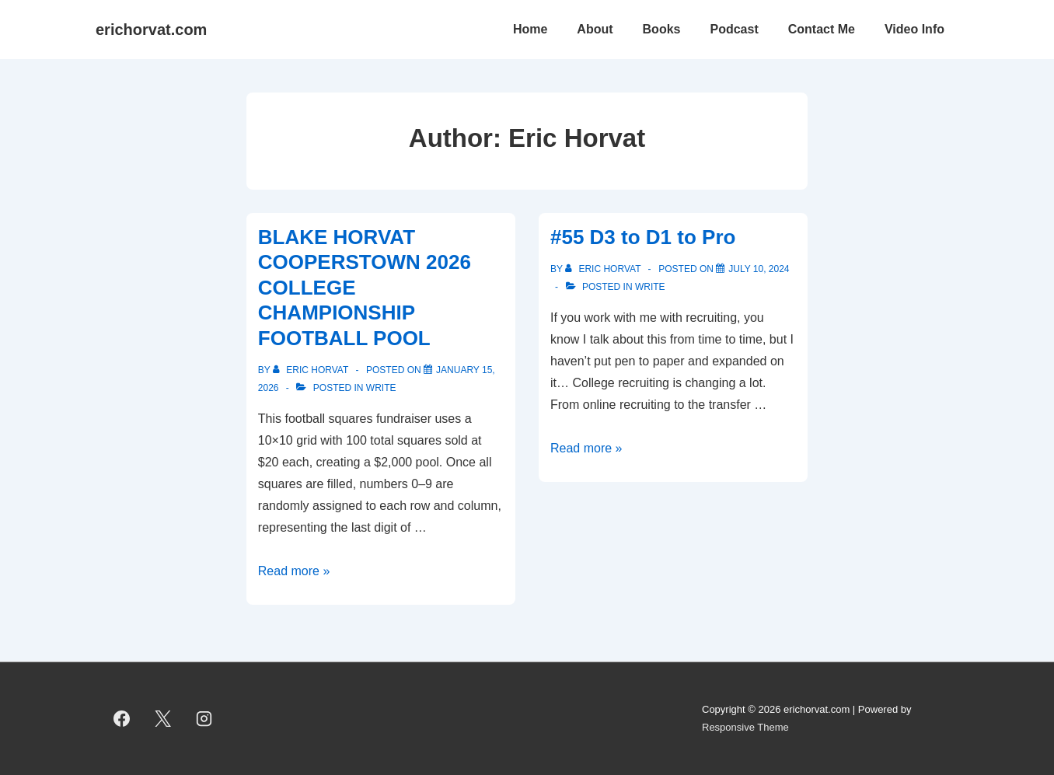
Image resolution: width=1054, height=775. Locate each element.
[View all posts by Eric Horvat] (312, 370)
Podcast (734, 29)
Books (662, 29)
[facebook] (122, 719)
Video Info (914, 29)
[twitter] (163, 719)
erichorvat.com (151, 29)
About (595, 29)
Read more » (294, 571)
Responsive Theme (745, 727)
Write (381, 387)
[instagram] (204, 719)
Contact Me (821, 29)
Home (530, 29)
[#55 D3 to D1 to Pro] (758, 269)
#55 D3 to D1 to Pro (642, 237)
